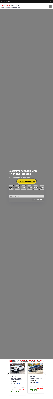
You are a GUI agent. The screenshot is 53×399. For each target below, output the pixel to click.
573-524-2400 (5, 1)
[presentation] (8, 373)
